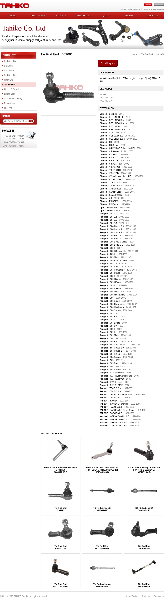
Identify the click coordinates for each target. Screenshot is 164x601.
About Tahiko (38, 16)
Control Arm (9, 70)
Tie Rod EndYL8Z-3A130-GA (60, 585)
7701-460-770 (106, 97)
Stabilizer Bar (10, 61)
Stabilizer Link (10, 75)
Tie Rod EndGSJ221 (61, 509)
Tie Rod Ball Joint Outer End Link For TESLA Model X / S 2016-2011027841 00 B (102, 470)
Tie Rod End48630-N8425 (144, 585)
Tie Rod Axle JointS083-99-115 (102, 509)
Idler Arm (8, 108)
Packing (130, 16)
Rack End (8, 80)
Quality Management (130, 9)
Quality (106, 16)
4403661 (160, 54)
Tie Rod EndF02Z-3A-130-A (102, 547)
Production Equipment (153, 9)
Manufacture (83, 16)
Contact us (152, 16)
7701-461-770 (106, 101)
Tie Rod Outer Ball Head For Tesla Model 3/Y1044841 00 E (60, 470)
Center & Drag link (12, 89)
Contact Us (159, 596)
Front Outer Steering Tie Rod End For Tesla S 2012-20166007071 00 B (144, 470)
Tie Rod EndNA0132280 (144, 547)
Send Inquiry (108, 63)
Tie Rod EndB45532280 (61, 547)
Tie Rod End (10, 84)
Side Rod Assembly (13, 98)
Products (60, 16)
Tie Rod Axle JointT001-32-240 (144, 509)
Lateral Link (9, 94)
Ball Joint (8, 66)
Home (13, 16)
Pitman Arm (9, 103)
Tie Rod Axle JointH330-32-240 (102, 585)
